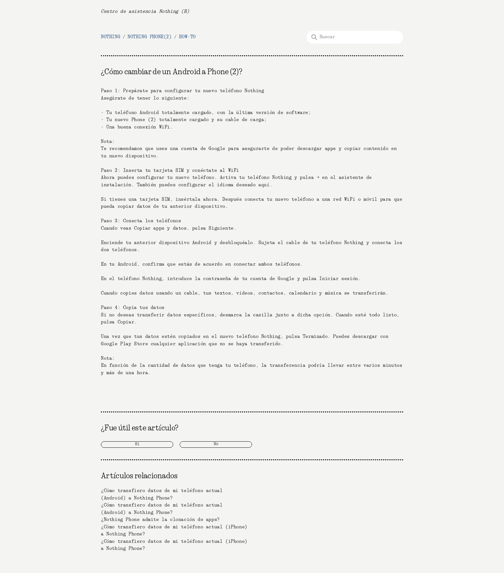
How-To (187, 37)
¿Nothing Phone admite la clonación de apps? (160, 519)
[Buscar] (355, 37)
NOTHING (110, 37)
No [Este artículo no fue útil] (216, 444)
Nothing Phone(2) (150, 37)
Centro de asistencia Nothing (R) (145, 11)
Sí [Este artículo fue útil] (137, 444)
